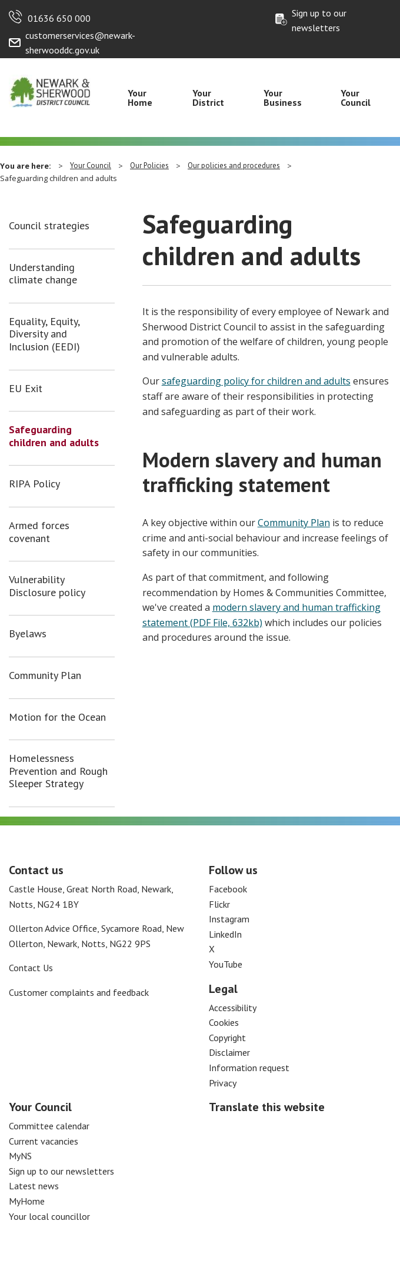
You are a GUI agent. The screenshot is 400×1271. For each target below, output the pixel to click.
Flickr (219, 904)
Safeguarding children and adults (54, 436)
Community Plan (45, 675)
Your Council (356, 97)
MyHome (27, 1201)
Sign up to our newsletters (319, 20)
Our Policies (149, 165)
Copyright (227, 1037)
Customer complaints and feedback (79, 992)
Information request (249, 1067)
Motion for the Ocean (57, 717)
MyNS (20, 1156)
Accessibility (232, 1008)
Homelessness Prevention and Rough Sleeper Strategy (58, 771)
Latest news (34, 1186)
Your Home (140, 97)
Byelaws (27, 633)
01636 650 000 (59, 18)
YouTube (225, 964)
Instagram (229, 919)
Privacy (222, 1083)
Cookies (224, 1022)
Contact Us (31, 968)
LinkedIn (225, 934)
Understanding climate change (43, 273)
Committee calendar (49, 1126)
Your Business (283, 97)
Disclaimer (229, 1052)
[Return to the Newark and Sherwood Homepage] (50, 89)
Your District (208, 97)
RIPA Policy (34, 483)
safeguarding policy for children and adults (256, 380)
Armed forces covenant (39, 531)
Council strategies (49, 225)
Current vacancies (43, 1141)
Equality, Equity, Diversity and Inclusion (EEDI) (44, 334)
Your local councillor (49, 1216)
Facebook (228, 889)
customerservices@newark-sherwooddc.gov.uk (80, 42)
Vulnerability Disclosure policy (47, 585)
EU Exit (25, 388)
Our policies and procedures (234, 165)
